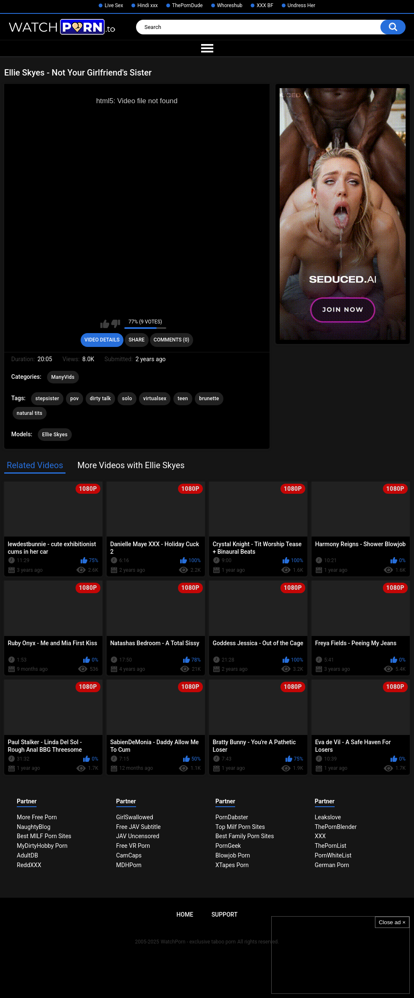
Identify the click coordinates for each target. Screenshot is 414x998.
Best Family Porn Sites (244, 836)
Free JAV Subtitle (138, 826)
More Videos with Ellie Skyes (130, 465)
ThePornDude (187, 5)
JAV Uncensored (138, 836)
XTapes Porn (232, 865)
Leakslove (328, 817)
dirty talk (100, 398)
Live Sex (114, 5)
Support (225, 914)
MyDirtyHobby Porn (42, 845)
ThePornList (330, 845)
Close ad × (392, 922)
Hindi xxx (147, 5)
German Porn (332, 865)
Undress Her (301, 5)
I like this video (104, 324)
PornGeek (228, 845)
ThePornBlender (336, 826)
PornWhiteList (333, 855)
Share (136, 340)
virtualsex (154, 398)
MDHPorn (129, 865)
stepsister (47, 398)
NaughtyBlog (33, 826)
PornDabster (231, 817)
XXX (320, 836)
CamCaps (129, 855)
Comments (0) (171, 340)
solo (127, 398)
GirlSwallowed (134, 817)
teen (183, 398)
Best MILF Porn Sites (44, 836)
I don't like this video (115, 324)
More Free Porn (37, 817)
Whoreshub (230, 5)
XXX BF (265, 5)
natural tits (29, 413)
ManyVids (63, 377)
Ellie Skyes (55, 435)
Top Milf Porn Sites (240, 826)
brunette (209, 398)
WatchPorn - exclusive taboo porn (198, 942)
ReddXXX (29, 865)
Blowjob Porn (232, 855)
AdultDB (27, 855)
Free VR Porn (133, 845)
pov (74, 398)
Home (184, 914)
